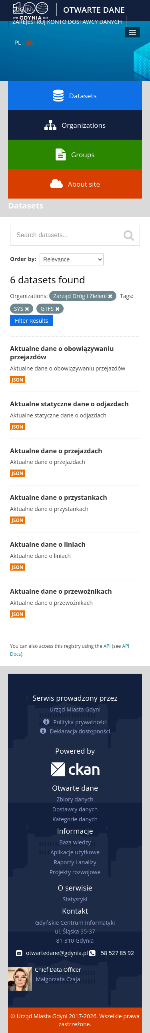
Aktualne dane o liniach (48, 544)
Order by (22, 259)
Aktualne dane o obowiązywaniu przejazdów (62, 352)
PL (17, 42)
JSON (17, 379)
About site (75, 184)
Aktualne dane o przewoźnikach (61, 591)
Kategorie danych (75, 819)
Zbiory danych (74, 799)
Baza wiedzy (75, 842)
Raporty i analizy (75, 862)
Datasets (74, 95)
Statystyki (74, 899)
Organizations (75, 125)
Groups (75, 154)
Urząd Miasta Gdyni (75, 709)
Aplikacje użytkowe (75, 852)
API (107, 646)
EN (30, 42)
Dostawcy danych (75, 809)
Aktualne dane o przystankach (58, 497)
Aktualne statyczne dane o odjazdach (69, 404)
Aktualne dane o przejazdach (56, 450)
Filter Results (31, 320)
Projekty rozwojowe (75, 872)
